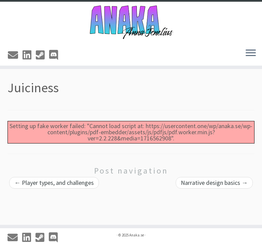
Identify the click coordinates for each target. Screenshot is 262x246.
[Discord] (55, 55)
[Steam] (42, 55)
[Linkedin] (29, 55)
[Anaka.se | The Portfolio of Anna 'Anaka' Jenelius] (131, 22)
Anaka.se (136, 235)
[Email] (15, 55)
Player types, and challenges (54, 183)
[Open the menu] (251, 53)
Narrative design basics (214, 183)
